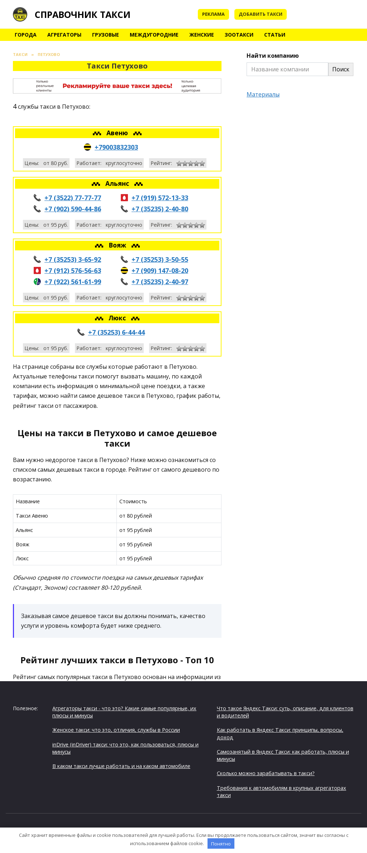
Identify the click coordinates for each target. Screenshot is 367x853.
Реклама (213, 14)
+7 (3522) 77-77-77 (72, 197)
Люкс (118, 318)
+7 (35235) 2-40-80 (160, 208)
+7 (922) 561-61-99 (72, 281)
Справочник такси (82, 14)
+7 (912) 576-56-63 (72, 270)
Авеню (118, 132)
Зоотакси (239, 34)
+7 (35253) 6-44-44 (116, 332)
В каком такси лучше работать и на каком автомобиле (121, 766)
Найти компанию (273, 56)
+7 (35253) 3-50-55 (160, 259)
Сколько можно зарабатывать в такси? (266, 773)
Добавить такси (260, 14)
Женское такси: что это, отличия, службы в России (116, 729)
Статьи (274, 34)
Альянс (118, 183)
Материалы (263, 94)
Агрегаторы (64, 34)
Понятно (221, 843)
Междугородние (154, 34)
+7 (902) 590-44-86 (72, 208)
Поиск (340, 69)
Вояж (118, 245)
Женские (201, 34)
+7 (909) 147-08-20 (160, 270)
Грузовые (105, 34)
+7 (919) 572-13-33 (160, 197)
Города (26, 34)
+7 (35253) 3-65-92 (72, 259)
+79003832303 (116, 147)
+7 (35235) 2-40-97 (160, 281)
